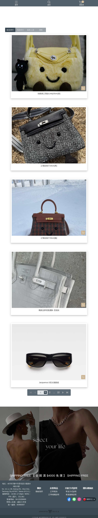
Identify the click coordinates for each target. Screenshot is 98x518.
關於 (39, 488)
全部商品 (54, 488)
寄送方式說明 (71, 491)
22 (58, 392)
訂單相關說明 (53, 494)
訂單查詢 (53, 491)
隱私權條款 (88, 488)
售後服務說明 (71, 494)
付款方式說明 (71, 488)
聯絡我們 (39, 491)
